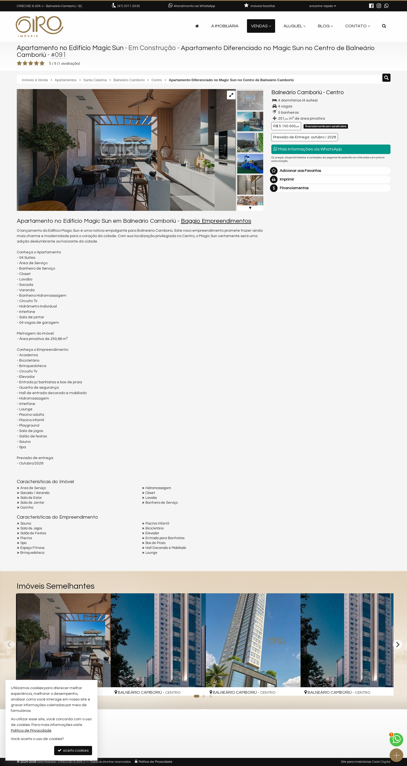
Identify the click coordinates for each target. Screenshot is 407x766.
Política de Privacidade (155, 762)
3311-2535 (129, 6)
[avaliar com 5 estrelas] (42, 63)
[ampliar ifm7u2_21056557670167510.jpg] (126, 150)
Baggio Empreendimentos (216, 221)
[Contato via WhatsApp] (396, 740)
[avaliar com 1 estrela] (19, 63)
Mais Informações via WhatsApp (307, 149)
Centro (335, 92)
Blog (325, 26)
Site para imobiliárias (356, 761)
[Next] (397, 644)
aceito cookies (73, 750)
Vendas (261, 26)
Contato (357, 26)
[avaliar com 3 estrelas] (30, 63)
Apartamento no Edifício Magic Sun (71, 47)
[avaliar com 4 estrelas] (36, 63)
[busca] (384, 26)
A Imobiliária (225, 26)
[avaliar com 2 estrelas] (25, 63)
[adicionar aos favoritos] (100, 687)
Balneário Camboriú (296, 92)
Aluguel (294, 26)
